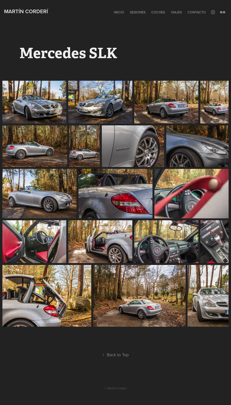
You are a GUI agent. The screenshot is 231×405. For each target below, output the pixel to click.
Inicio (119, 12)
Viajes (176, 12)
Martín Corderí (26, 11)
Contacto (197, 12)
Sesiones (138, 12)
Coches (158, 12)
